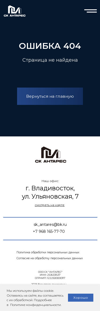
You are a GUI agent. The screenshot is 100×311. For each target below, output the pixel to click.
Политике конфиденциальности (35, 305)
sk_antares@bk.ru (50, 224)
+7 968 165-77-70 (49, 231)
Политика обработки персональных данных (48, 252)
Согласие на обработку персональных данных (50, 258)
